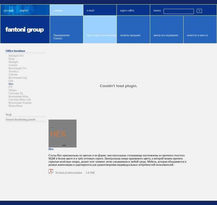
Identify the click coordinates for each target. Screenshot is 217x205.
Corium (13, 65)
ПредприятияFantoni (61, 37)
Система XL (16, 93)
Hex (11, 83)
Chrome (13, 74)
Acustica (14, 71)
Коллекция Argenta (20, 102)
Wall (8, 114)
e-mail (90, 10)
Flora (12, 58)
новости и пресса (197, 35)
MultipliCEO (16, 55)
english (24, 10)
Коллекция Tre (17, 68)
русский (8, 10)
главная (58, 10)
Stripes (13, 90)
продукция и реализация (101, 35)
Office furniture (15, 50)
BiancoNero (15, 105)
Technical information (65, 172)
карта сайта (127, 10)
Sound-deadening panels (20, 119)
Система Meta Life (20, 99)
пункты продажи (130, 35)
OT (10, 87)
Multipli (13, 61)
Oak (11, 80)
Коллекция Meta (18, 96)
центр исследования (166, 35)
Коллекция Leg (18, 77)
